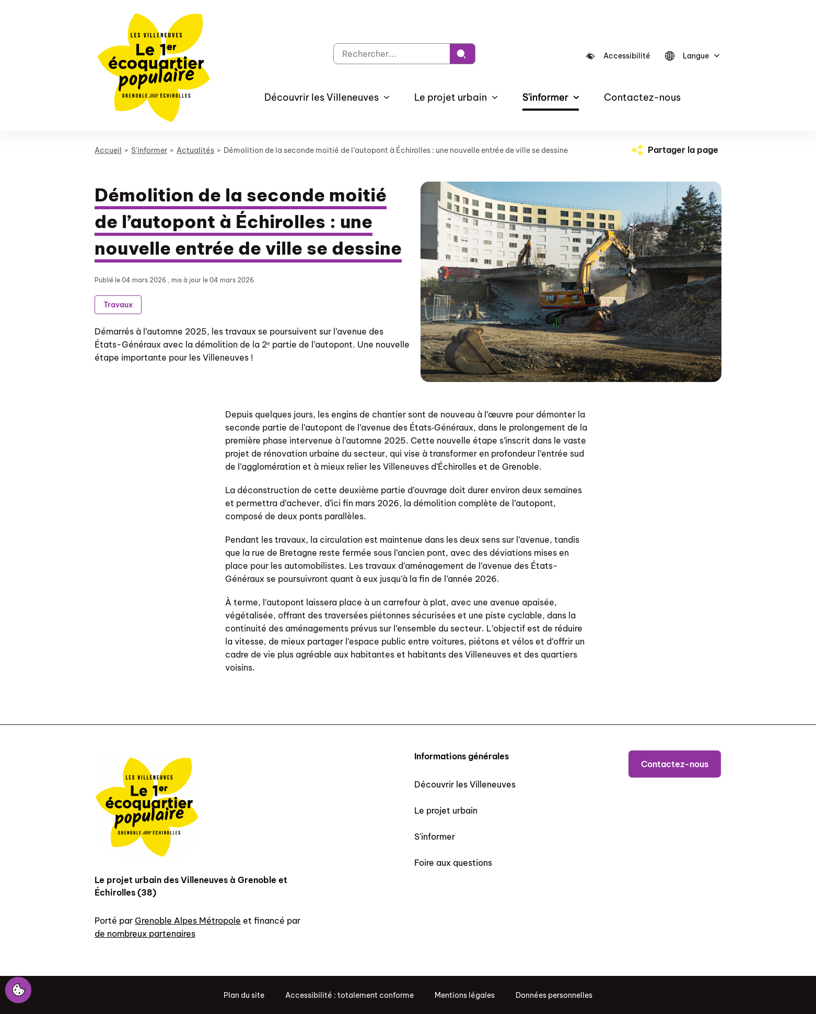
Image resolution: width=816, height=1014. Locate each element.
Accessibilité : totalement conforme (349, 995)
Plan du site (244, 995)
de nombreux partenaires (145, 933)
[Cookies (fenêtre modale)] (18, 990)
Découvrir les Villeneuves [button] (321, 97)
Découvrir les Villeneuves (465, 784)
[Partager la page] (673, 149)
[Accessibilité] (618, 55)
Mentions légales (465, 995)
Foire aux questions (453, 862)
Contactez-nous (642, 97)
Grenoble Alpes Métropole (188, 920)
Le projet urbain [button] (450, 97)
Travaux (118, 304)
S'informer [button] (545, 97)
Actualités (195, 150)
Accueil (108, 150)
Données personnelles (554, 995)
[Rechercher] (462, 53)
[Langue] (690, 55)
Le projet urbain (445, 810)
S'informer (149, 150)
